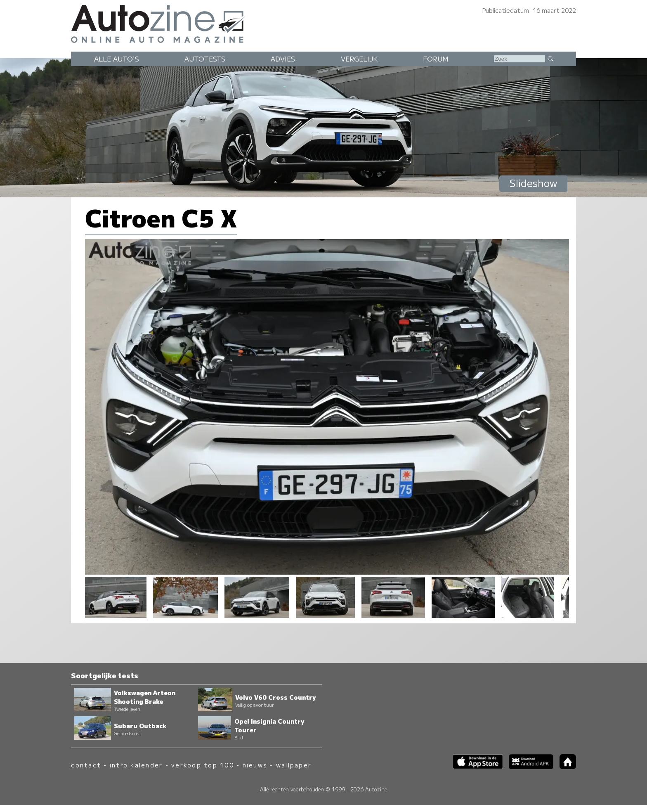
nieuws (255, 764)
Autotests (204, 59)
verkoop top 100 (202, 764)
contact (86, 764)
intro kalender (136, 764)
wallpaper (294, 764)
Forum (436, 59)
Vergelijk (359, 59)
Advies (283, 59)
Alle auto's (116, 59)
